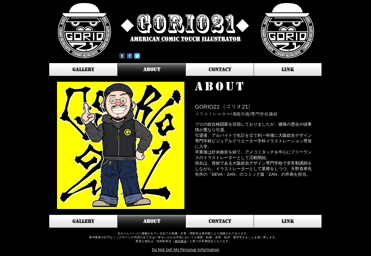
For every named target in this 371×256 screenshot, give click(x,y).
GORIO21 (186, 23)
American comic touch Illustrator (185, 39)
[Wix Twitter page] (137, 56)
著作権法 (181, 241)
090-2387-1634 (337, 238)
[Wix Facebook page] (129, 56)
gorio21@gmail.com (342, 245)
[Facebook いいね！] (160, 56)
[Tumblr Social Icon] (122, 56)
